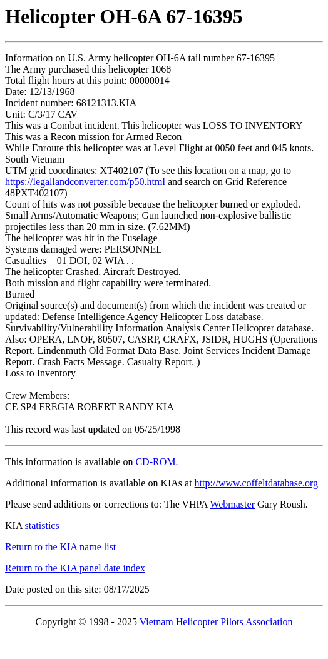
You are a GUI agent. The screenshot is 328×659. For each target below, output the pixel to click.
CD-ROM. (156, 461)
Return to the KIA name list (60, 546)
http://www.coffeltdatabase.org (256, 483)
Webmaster (232, 504)
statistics (42, 525)
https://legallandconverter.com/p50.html (85, 181)
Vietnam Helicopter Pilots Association (216, 621)
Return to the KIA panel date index (75, 568)
